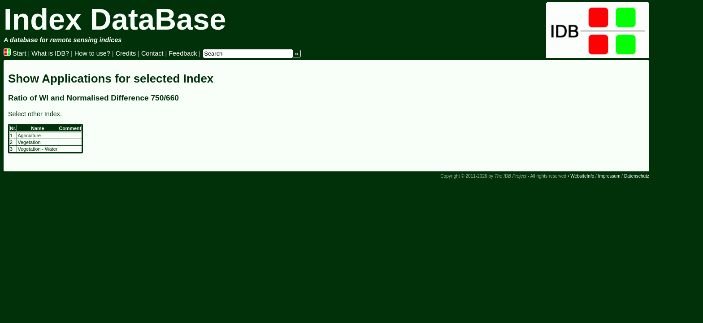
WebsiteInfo (582, 176)
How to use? (92, 53)
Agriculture (29, 135)
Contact (152, 53)
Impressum (609, 176)
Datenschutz (636, 176)
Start (15, 53)
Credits (126, 53)
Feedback (183, 53)
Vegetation (28, 142)
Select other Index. (35, 114)
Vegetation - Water (37, 149)
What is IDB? (50, 53)
